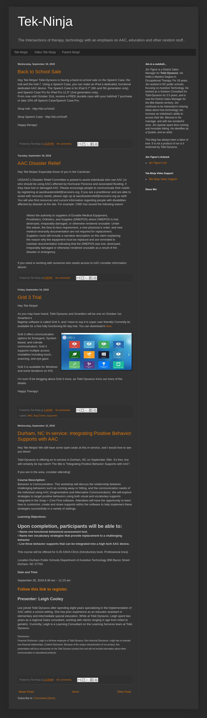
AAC (30, 415)
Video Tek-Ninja (45, 52)
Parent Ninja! (71, 52)
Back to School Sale (39, 71)
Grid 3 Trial (29, 297)
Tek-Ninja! (21, 52)
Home (75, 691)
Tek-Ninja (45, 21)
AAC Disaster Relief (39, 163)
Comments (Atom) (44, 698)
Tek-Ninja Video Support (163, 179)
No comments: (65, 143)
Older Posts (124, 691)
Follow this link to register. (43, 589)
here (108, 326)
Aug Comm (40, 415)
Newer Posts (26, 691)
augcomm (52, 415)
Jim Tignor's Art (158, 162)
